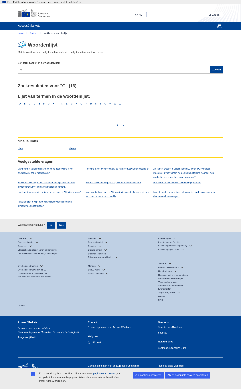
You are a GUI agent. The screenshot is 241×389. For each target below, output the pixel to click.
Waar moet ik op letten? (67, 2)
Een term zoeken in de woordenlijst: (39, 63)
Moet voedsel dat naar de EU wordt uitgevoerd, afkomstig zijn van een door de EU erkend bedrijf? (117, 194)
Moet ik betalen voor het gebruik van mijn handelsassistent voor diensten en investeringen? (184, 194)
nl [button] (138, 14)
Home (21, 33)
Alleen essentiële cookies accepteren (188, 375)
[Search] (214, 14)
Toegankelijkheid (27, 337)
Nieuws (72, 148)
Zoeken (216, 69)
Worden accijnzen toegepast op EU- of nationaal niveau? (113, 182)
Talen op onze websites (171, 365)
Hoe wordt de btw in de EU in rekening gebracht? (177, 182)
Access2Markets (27, 322)
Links (20, 148)
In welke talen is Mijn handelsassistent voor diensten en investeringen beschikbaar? (45, 204)
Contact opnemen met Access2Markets (109, 327)
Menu (219, 25)
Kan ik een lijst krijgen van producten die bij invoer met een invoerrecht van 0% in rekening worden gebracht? (46, 184)
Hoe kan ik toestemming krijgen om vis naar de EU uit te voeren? (49, 192)
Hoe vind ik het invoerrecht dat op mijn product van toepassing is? (117, 169)
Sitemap (162, 332)
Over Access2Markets (170, 327)
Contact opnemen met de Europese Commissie (114, 365)
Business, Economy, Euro (172, 348)
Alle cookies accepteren (148, 375)
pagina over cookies (104, 373)
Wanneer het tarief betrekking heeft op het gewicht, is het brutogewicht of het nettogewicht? (45, 171)
